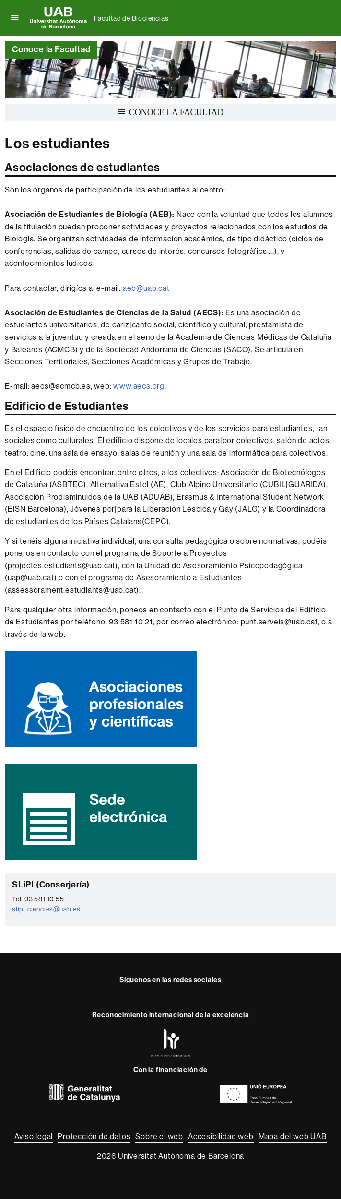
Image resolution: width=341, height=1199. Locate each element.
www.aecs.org (139, 386)
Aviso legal (33, 1136)
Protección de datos (94, 1136)
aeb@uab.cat (146, 288)
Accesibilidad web (221, 1136)
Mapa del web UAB (293, 1136)
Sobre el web (159, 1136)
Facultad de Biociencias (131, 18)
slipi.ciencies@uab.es (46, 909)
